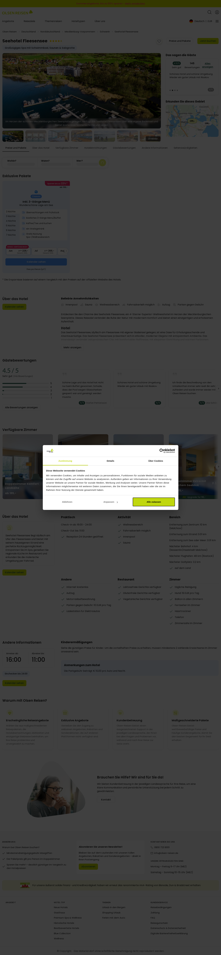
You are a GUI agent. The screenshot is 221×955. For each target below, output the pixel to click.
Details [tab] (110, 461)
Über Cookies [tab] (155, 461)
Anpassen (110, 502)
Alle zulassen (154, 502)
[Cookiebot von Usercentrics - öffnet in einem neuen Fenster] (162, 451)
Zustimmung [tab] (65, 461)
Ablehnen (67, 502)
